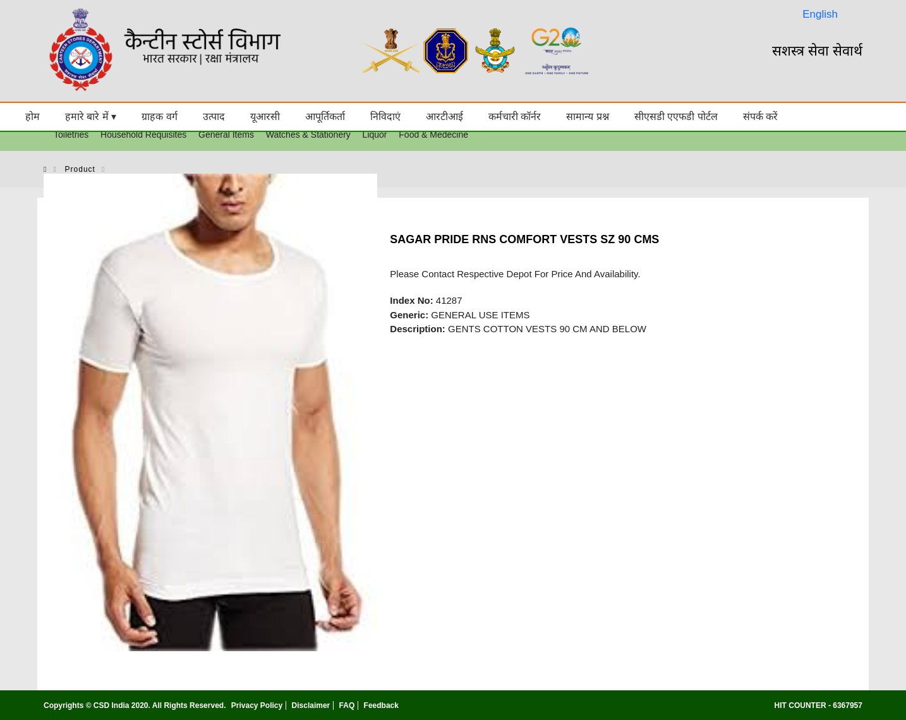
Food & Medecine (433, 134)
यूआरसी (265, 116)
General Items (226, 134)
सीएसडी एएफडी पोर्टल (676, 116)
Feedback (381, 705)
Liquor (375, 134)
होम (32, 116)
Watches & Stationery (308, 134)
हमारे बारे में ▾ (90, 116)
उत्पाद (214, 116)
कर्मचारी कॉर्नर (514, 116)
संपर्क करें (760, 116)
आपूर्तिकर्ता (325, 116)
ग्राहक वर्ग (159, 116)
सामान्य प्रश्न (587, 116)
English (820, 14)
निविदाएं (385, 116)
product (80, 169)
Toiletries (71, 134)
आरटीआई (444, 116)
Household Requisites (143, 134)
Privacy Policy (256, 705)
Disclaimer (311, 705)
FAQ (347, 705)
